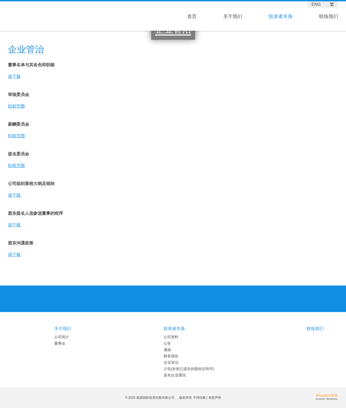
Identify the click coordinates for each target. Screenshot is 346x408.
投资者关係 (281, 16)
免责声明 (214, 398)
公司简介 (61, 337)
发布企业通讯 (175, 375)
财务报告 (171, 356)
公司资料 (171, 337)
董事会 (59, 343)
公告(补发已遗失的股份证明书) (189, 369)
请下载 (14, 76)
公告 (167, 343)
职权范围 (16, 106)
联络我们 (328, 16)
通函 (167, 350)
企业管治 (171, 362)
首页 (192, 16)
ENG (316, 4)
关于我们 (232, 16)
